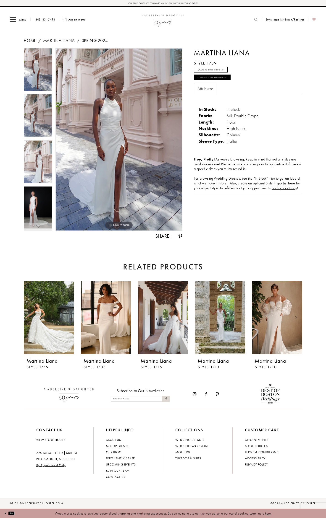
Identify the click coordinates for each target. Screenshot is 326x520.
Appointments (256, 441)
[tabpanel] (38, 73)
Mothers (182, 454)
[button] (18, 21)
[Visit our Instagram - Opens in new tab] (194, 395)
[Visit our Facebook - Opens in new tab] (206, 395)
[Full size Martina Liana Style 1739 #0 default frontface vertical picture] (119, 141)
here (268, 515)
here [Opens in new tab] (291, 194)
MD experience (117, 447)
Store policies (256, 447)
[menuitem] (18, 21)
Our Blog (114, 454)
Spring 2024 (95, 42)
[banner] (163, 21)
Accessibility (255, 460)
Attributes (205, 100)
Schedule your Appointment (226, 87)
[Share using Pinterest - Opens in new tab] (180, 238)
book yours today (284, 199)
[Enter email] (140, 400)
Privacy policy (256, 466)
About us (113, 441)
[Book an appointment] (74, 21)
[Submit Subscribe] (165, 400)
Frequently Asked (120, 460)
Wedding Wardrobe (191, 447)
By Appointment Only (51, 467)
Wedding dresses (189, 441)
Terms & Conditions (262, 454)
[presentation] (49, 319)
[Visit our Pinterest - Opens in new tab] (217, 395)
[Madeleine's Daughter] (69, 396)
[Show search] (256, 21)
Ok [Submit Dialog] (17, 514)
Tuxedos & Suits (188, 460)
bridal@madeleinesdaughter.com (36, 505)
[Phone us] (44, 21)
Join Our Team (118, 472)
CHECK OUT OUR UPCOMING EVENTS (195, 4)
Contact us (116, 478)
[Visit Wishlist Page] (314, 21)
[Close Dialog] (7, 515)
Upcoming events (121, 466)
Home (30, 42)
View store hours (50, 441)
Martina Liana (59, 42)
